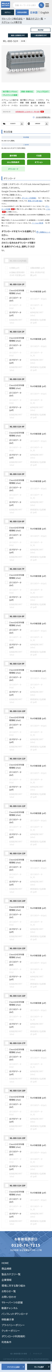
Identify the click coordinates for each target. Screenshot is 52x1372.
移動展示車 (8, 1328)
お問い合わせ (9, 1305)
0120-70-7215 (26, 1253)
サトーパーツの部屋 (12, 1311)
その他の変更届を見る (43, 126)
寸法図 (38, 164)
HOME (5, 1271)
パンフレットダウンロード (15, 1322)
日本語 (34, 12)
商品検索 (7, 1277)
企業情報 (7, 1288)
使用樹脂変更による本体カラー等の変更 (27, 120)
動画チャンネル (10, 1316)
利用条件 (7, 1350)
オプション (39, 170)
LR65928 (37, 132)
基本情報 (13, 164)
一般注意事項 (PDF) (40, 35)
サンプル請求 (39, 1367)
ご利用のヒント (44, 241)
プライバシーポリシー (13, 1333)
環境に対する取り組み (35, 209)
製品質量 (40, 30)
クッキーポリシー (11, 1339)
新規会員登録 (22, 12)
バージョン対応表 (37, 231)
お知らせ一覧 (9, 1299)
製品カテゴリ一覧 (11, 1283)
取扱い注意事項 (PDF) (18, 35)
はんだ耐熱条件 (13, 170)
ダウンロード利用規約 (29, 206)
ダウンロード (13, 177)
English (44, 12)
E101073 (12, 132)
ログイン (7, 12)
